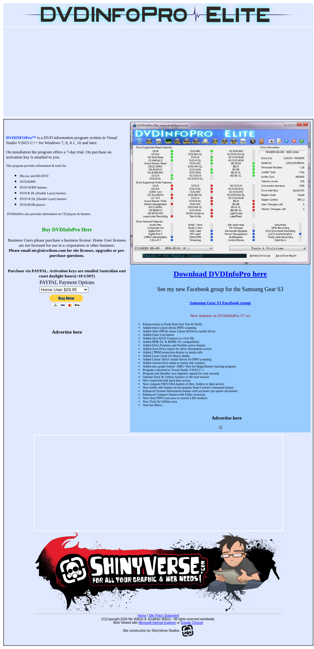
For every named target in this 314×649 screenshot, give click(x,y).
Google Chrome (191, 622)
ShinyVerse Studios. (172, 630)
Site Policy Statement (164, 615)
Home (142, 615)
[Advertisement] (158, 72)
